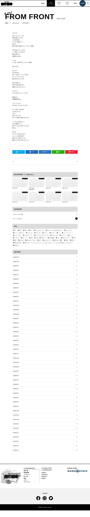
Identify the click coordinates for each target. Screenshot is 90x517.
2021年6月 (15, 443)
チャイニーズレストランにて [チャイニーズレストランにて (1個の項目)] (41, 236)
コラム (25, 486)
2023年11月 (16, 312)
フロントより (18, 214)
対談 (25, 484)
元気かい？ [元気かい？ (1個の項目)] (42, 238)
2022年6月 (15, 389)
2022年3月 (15, 402)
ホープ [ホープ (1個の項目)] (69, 236)
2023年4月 (15, 343)
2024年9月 (15, 267)
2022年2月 (15, 407)
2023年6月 (15, 334)
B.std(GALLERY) (47, 474)
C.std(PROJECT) (47, 476)
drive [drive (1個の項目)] (30, 231)
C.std (66, 3)
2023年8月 (15, 325)
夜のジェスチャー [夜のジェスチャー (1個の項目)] (65, 238)
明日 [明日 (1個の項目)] (39, 241)
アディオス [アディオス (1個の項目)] (37, 233)
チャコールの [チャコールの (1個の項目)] (54, 236)
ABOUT (75, 3)
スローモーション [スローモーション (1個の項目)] (28, 236)
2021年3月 (15, 456)
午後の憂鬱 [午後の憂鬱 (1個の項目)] (50, 238)
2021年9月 (15, 429)
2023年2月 (15, 352)
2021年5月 (15, 447)
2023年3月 (15, 348)
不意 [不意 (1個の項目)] (31, 238)
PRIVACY (44, 483)
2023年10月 (16, 316)
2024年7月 (15, 276)
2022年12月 (16, 361)
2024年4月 (15, 289)
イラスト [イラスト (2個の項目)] (45, 233)
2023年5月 (15, 339)
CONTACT (45, 481)
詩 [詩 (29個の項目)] (60, 241)
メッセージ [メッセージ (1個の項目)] (16, 238)
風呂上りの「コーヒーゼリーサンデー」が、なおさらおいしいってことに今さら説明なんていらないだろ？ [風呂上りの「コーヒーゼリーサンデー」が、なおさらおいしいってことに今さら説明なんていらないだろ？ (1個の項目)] (48, 243)
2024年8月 (15, 271)
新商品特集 (26, 479)
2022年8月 (15, 379)
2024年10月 (16, 262)
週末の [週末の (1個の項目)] (65, 241)
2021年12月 (16, 416)
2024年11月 (16, 258)
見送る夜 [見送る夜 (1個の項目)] (55, 241)
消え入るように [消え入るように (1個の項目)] (46, 241)
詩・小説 (26, 482)
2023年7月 (15, 330)
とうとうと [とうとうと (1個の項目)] (29, 233)
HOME (41, 3)
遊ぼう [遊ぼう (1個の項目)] (71, 241)
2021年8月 (15, 434)
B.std (58, 3)
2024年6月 (15, 280)
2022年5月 (15, 393)
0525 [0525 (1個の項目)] (20, 231)
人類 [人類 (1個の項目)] (36, 238)
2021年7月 (15, 438)
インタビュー (27, 481)
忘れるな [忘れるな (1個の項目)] (21, 241)
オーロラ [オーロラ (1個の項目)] (52, 233)
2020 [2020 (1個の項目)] (25, 231)
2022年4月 (15, 398)
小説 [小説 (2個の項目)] (73, 238)
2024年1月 (15, 303)
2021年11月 (16, 420)
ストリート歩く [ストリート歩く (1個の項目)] (17, 236)
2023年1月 (15, 357)
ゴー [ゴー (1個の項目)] (58, 233)
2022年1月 (15, 411)
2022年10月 (16, 370)
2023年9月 (15, 321)
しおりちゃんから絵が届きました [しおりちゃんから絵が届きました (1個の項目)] (53, 231)
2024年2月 (15, 298)
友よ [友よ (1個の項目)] (57, 238)
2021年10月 (16, 425)
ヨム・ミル (17, 219)
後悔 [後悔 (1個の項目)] (15, 241)
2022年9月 (15, 375)
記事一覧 (26, 477)
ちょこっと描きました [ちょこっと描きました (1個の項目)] (19, 233)
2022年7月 (15, 384)
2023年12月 (16, 307)
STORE (82, 3)
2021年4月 (15, 452)
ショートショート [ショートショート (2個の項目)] (66, 233)
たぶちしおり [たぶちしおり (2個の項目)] (67, 231)
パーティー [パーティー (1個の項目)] (62, 236)
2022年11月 (16, 366)
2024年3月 (15, 294)
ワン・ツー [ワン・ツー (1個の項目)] (24, 238)
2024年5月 (15, 285)
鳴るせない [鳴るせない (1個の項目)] (16, 246)
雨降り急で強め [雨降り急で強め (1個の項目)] (17, 243)
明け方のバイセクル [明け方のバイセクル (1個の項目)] (30, 241)
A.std (50, 3)
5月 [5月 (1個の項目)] (15, 231)
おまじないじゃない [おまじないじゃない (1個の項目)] (38, 231)
